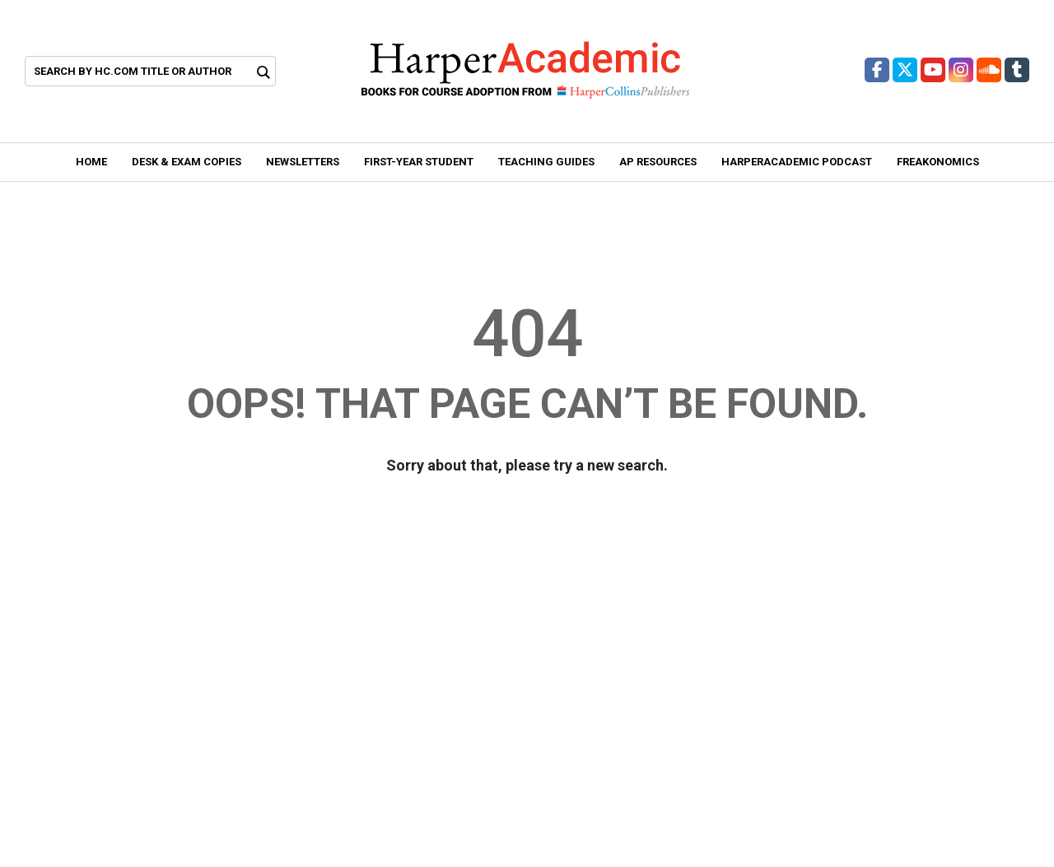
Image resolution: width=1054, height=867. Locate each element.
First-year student (418, 161)
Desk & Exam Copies (186, 161)
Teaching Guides (546, 161)
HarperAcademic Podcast (796, 161)
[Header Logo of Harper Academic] (525, 70)
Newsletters (302, 161)
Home (91, 161)
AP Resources (658, 161)
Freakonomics (938, 161)
